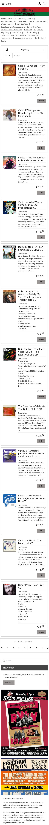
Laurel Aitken (16, 32)
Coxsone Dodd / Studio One (11, 30)
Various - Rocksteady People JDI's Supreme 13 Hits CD (31, 498)
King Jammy (38, 30)
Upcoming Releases (26, 18)
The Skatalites (39, 38)
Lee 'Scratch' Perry (30, 32)
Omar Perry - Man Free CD (31, 586)
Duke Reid (28, 30)
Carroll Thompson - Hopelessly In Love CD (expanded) (30, 113)
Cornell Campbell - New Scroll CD (31, 67)
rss (40, 820)
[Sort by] (24, 50)
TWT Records (41, 21)
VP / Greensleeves (7, 24)
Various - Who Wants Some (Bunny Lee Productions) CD (30, 205)
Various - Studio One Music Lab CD (29, 542)
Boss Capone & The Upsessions (13, 27)
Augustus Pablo (22, 24)
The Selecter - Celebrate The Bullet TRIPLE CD (31, 408)
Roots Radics (33, 35)
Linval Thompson (7, 35)
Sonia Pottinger (6, 38)
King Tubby (5, 32)
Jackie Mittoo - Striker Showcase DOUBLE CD (30, 248)
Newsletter (12, 18)
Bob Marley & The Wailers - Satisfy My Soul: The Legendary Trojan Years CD (29, 295)
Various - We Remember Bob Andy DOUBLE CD (31, 159)
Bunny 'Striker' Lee (34, 27)
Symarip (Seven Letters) (23, 38)
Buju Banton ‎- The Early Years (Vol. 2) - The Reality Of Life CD (31, 352)
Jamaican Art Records (26, 21)
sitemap (35, 820)
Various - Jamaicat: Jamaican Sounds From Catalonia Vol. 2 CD (31, 453)
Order (41, 100)
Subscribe (8, 682)
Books (3, 41)
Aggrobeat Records (8, 21)
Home (3, 18)
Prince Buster (21, 35)
